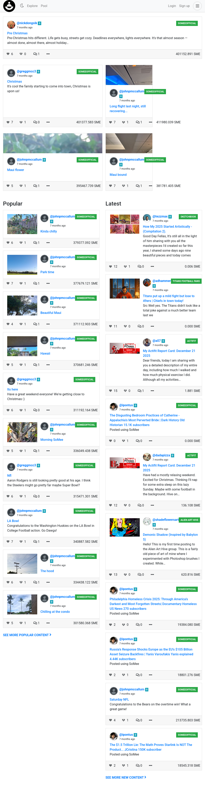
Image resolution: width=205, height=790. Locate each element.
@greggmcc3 (27, 71)
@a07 (157, 341)
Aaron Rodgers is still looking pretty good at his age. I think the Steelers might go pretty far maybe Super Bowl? (48, 483)
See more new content (126, 777)
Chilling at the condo (55, 612)
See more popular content (27, 635)
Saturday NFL (119, 699)
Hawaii (45, 353)
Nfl (9, 476)
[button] (196, 6)
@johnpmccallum (131, 91)
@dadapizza (162, 455)
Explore (32, 6)
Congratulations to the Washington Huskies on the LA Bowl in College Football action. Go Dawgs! (50, 528)
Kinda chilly (48, 231)
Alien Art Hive (189, 520)
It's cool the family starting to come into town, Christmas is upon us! (48, 88)
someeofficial (187, 23)
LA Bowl (13, 521)
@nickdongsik (27, 23)
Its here (12, 389)
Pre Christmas (17, 33)
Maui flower (15, 170)
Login (172, 6)
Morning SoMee (51, 440)
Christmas (14, 81)
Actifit (191, 341)
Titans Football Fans (186, 281)
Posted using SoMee (124, 430)
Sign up (184, 6)
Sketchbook (188, 216)
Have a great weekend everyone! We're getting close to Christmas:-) (45, 396)
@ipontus (126, 405)
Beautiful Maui (50, 313)
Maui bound (118, 175)
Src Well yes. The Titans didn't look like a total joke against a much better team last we (171, 310)
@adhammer (162, 281)
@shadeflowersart (166, 520)
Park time (47, 272)
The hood (47, 571)
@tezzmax (160, 216)
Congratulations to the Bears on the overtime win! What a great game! (150, 706)
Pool (44, 6)
